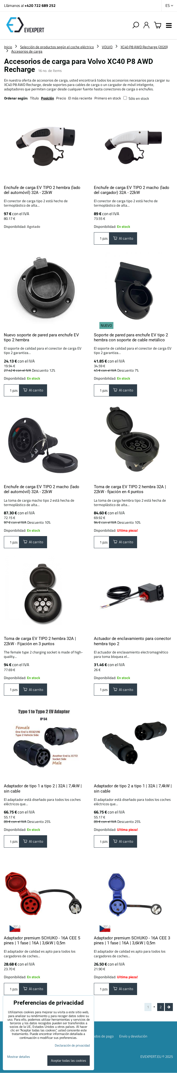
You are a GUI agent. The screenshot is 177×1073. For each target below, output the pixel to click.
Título (34, 98)
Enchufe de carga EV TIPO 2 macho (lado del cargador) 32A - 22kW (131, 190)
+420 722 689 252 (40, 5)
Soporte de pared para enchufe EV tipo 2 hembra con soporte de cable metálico (131, 337)
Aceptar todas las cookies (68, 1060)
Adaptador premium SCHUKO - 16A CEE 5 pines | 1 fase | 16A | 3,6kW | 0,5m (42, 940)
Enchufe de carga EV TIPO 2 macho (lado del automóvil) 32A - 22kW (41, 489)
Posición (47, 98)
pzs (102, 238)
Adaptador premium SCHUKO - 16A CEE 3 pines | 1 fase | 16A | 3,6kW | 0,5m (132, 940)
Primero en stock (107, 98)
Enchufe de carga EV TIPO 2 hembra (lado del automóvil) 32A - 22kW (42, 190)
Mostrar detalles (18, 1056)
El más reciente (80, 98)
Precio (61, 98)
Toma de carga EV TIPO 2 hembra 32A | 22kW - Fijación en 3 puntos (40, 641)
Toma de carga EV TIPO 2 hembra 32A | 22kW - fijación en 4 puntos (130, 489)
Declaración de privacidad (72, 1045)
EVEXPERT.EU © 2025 (156, 1056)
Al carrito (123, 238)
